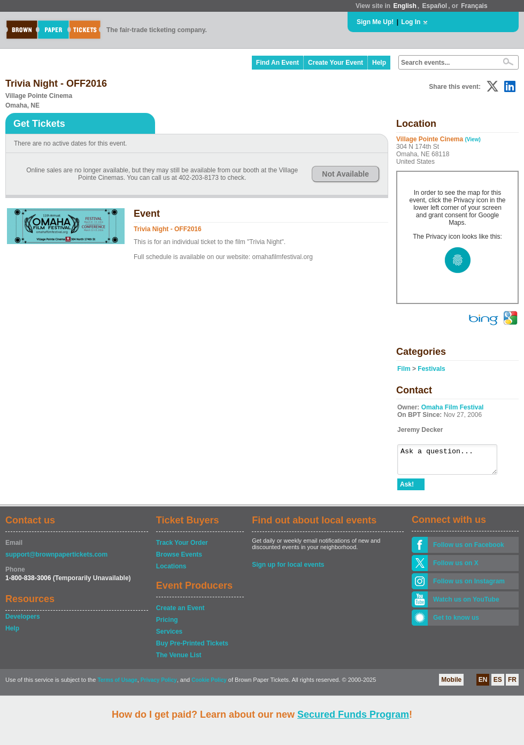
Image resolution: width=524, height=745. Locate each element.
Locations (171, 571)
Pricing (167, 624)
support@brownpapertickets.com (56, 559)
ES (498, 684)
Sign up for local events (288, 569)
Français (474, 6)
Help (379, 62)
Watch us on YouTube (466, 604)
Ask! (407, 489)
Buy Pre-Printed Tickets (192, 648)
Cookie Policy (209, 685)
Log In (410, 22)
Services (169, 636)
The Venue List (179, 660)
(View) (473, 139)
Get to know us (456, 622)
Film (404, 369)
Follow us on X (456, 568)
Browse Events (179, 559)
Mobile (451, 684)
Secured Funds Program (353, 714)
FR (512, 684)
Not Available (345, 174)
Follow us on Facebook (468, 549)
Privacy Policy (159, 685)
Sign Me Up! (375, 22)
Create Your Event (335, 62)
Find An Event (277, 62)
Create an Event (180, 613)
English (404, 6)
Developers (22, 621)
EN (483, 684)
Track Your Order (182, 547)
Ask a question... (452, 462)
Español (435, 6)
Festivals (431, 369)
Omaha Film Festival (452, 407)
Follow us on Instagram (469, 586)
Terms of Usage (117, 685)
